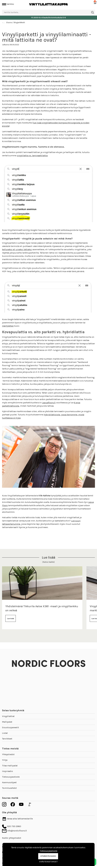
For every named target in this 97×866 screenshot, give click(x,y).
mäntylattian (8, 326)
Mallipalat (7, 722)
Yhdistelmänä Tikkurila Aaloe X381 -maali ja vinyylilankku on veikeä (41, 608)
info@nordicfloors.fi (14, 830)
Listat (5, 733)
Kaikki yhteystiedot (11, 838)
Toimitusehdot (9, 788)
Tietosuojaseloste (11, 776)
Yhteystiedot (8, 754)
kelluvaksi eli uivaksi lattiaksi (17, 249)
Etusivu (9, 22)
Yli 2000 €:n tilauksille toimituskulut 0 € (48, 18)
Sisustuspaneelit (10, 727)
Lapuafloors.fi (49, 402)
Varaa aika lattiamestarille (17, 818)
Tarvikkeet (7, 738)
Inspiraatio (7, 771)
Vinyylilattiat (8, 716)
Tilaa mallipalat (10, 765)
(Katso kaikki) (48, 562)
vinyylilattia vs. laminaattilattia (32, 155)
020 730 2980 (11, 826)
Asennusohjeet (9, 782)
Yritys (5, 760)
